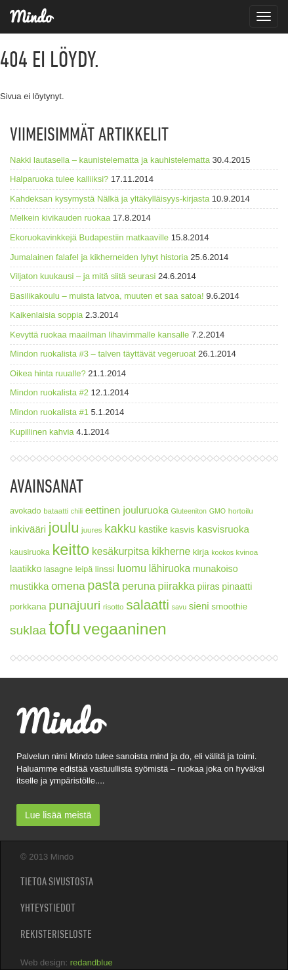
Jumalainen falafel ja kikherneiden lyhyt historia (99, 257)
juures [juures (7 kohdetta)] (91, 529)
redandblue (91, 962)
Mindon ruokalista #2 (49, 392)
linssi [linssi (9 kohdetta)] (105, 569)
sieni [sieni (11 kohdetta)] (199, 605)
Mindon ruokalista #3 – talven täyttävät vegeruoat (102, 354)
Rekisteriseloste (56, 933)
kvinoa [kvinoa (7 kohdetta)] (247, 552)
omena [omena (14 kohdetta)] (68, 586)
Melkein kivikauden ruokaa (60, 218)
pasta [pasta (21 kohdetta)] (103, 585)
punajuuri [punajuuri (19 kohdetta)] (74, 605)
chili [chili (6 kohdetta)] (77, 511)
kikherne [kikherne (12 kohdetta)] (171, 551)
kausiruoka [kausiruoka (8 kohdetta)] (30, 552)
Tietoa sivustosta (56, 881)
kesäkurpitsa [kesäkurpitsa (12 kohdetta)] (121, 551)
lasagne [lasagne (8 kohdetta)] (58, 569)
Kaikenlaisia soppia (46, 315)
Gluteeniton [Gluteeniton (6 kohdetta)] (189, 511)
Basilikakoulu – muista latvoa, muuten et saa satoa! (107, 296)
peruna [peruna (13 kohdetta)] (138, 586)
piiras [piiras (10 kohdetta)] (208, 586)
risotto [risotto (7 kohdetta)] (113, 606)
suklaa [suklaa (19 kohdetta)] (28, 630)
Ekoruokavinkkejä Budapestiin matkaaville (89, 237)
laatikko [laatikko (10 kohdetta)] (25, 568)
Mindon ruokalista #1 (49, 412)
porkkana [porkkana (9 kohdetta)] (28, 606)
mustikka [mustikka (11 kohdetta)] (29, 586)
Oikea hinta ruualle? (48, 373)
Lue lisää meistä (58, 815)
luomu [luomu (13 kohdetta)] (131, 568)
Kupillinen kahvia (42, 432)
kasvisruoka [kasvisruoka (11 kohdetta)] (223, 529)
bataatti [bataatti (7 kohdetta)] (55, 510)
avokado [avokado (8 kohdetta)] (25, 511)
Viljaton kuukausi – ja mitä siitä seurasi (82, 276)
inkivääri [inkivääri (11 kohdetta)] (28, 529)
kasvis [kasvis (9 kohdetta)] (182, 530)
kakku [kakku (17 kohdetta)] (120, 528)
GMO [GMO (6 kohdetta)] (217, 511)
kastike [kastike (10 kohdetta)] (152, 529)
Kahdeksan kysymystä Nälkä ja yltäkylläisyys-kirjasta (109, 199)
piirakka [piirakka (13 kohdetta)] (176, 586)
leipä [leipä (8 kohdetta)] (84, 569)
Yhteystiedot (47, 907)
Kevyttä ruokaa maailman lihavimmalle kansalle (99, 335)
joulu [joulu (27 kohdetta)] (64, 527)
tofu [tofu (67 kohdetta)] (65, 627)
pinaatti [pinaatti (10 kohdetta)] (237, 586)
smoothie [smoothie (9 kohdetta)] (229, 606)
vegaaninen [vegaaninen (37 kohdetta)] (125, 629)
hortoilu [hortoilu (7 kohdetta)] (240, 510)
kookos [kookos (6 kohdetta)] (222, 552)
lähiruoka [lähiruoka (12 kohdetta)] (169, 568)
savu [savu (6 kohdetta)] (179, 607)
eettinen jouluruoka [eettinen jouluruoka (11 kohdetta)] (127, 510)
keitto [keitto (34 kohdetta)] (70, 549)
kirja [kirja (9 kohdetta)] (201, 552)
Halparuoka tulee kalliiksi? (59, 179)
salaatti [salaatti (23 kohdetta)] (147, 604)
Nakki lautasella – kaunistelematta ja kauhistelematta (110, 160)
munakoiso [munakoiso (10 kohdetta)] (215, 568)
